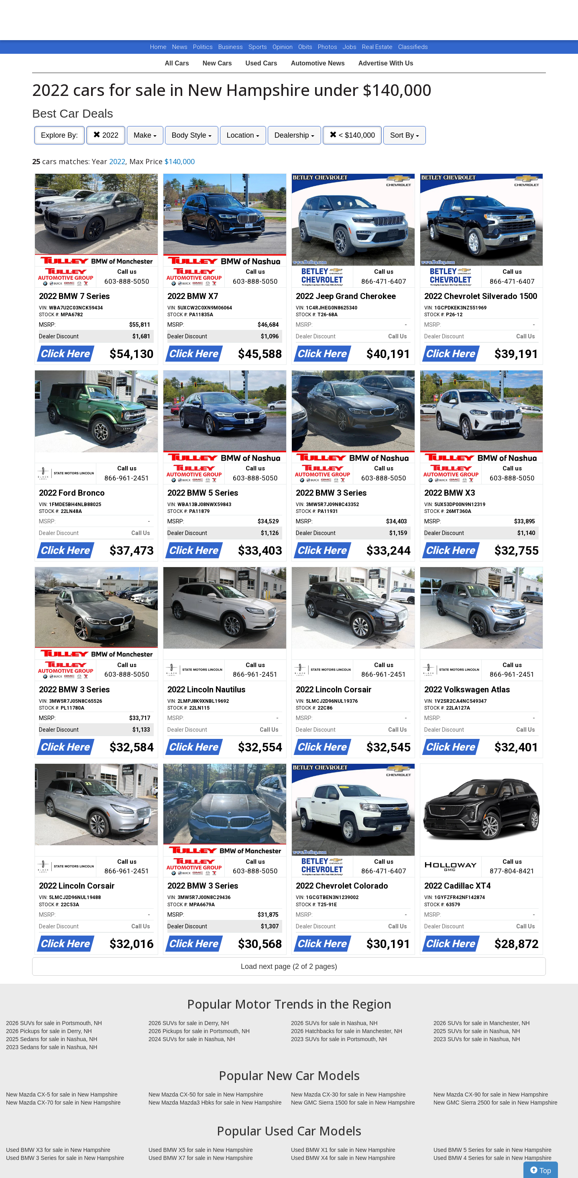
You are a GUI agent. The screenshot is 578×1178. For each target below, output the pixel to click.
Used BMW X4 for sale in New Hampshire (343, 1158)
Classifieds (413, 47)
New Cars (217, 63)
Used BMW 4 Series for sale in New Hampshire (493, 1158)
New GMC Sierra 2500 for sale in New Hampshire (496, 1102)
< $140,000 (352, 135)
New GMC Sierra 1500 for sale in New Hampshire (353, 1102)
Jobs (350, 47)
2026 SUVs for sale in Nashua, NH (334, 1023)
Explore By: (59, 135)
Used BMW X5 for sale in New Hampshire (201, 1150)
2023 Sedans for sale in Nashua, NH (51, 1047)
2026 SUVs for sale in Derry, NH (189, 1023)
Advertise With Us (385, 63)
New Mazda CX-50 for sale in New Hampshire (206, 1094)
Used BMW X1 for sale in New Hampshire (343, 1150)
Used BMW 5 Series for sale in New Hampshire (493, 1150)
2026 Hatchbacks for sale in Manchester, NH (346, 1031)
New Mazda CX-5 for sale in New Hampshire (62, 1094)
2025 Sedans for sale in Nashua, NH (51, 1039)
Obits (306, 47)
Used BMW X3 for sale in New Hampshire (58, 1150)
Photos (328, 47)
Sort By (404, 135)
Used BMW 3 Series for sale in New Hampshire (65, 1158)
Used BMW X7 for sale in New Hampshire (201, 1158)
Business (231, 47)
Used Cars (261, 63)
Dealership (294, 135)
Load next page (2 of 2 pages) (289, 966)
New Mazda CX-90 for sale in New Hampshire (491, 1094)
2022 (105, 135)
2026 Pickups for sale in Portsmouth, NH (199, 1031)
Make (145, 135)
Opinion (283, 47)
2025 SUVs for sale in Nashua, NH (477, 1031)
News (179, 47)
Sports (258, 47)
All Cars (177, 63)
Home (158, 47)
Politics (203, 47)
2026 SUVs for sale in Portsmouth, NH (54, 1023)
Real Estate (378, 47)
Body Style (192, 135)
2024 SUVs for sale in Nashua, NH (192, 1039)
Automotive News (318, 63)
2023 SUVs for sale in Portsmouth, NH (339, 1039)
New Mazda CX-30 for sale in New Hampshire (348, 1094)
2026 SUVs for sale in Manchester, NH (482, 1023)
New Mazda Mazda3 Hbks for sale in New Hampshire (215, 1102)
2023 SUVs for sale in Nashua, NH (477, 1039)
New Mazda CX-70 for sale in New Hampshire (63, 1102)
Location (243, 135)
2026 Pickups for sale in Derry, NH (49, 1031)
